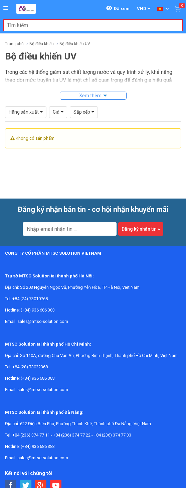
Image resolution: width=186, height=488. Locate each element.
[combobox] (89, 25)
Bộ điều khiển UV (74, 43)
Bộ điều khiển (41, 43)
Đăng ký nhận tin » (141, 229)
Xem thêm (90, 95)
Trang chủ (14, 43)
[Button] (5, 8)
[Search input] (89, 25)
